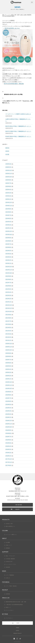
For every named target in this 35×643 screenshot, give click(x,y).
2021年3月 (8, 334)
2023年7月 (8, 244)
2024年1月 (8, 228)
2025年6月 (8, 186)
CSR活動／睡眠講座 (10, 558)
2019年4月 (8, 407)
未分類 (7, 154)
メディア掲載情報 (10, 575)
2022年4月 (8, 292)
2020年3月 (8, 372)
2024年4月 (8, 221)
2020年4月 (8, 369)
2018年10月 (8, 427)
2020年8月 (8, 356)
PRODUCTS (5, 519)
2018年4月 (8, 446)
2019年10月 (8, 388)
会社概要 (8, 542)
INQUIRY (17, 509)
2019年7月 (8, 398)
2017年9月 (8, 465)
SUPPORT (5, 552)
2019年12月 (8, 382)
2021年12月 (8, 305)
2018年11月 (8, 423)
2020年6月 (8, 362)
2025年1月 (8, 199)
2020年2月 (8, 375)
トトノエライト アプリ (11, 564)
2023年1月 (8, 263)
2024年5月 (8, 218)
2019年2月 (8, 414)
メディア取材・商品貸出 (11, 586)
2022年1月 (8, 302)
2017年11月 (8, 462)
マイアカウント (9, 618)
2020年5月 (8, 366)
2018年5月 (8, 443)
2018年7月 (8, 436)
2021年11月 (8, 308)
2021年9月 (8, 314)
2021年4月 (8, 330)
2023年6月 (8, 247)
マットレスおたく (10, 610)
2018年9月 (8, 430)
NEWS (7, 151)
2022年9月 (8, 276)
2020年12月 (8, 343)
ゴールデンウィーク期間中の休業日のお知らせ (18, 114)
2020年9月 (8, 353)
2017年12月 (8, 459)
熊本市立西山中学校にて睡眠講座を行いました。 (18, 126)
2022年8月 (8, 279)
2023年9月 (8, 237)
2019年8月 (8, 395)
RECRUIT (5, 590)
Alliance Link (5, 597)
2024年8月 (8, 212)
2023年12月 (8, 231)
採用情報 (8, 594)
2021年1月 (8, 340)
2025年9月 (8, 180)
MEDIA (7, 148)
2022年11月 (8, 269)
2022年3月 (8, 295)
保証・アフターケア (10, 555)
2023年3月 (8, 257)
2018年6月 (8, 439)
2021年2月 (8, 337)
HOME (17, 627)
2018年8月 (8, 433)
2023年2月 (8, 260)
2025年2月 (8, 196)
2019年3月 (8, 411)
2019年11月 (8, 385)
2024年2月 (8, 225)
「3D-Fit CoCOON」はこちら (12, 28)
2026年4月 (8, 164)
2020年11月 (8, 346)
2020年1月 (8, 378)
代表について (9, 545)
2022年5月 (8, 289)
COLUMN (5, 530)
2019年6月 (8, 401)
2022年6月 (8, 285)
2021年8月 (8, 318)
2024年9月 (8, 209)
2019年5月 (8, 404)
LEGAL (17, 630)
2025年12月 (8, 170)
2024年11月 (8, 205)
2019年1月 (8, 417)
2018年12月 (8, 420)
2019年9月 (8, 391)
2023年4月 (8, 253)
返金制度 (8, 567)
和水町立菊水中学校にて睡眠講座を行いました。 (18, 136)
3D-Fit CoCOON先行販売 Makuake (14, 83)
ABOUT (4, 538)
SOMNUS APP (9, 561)
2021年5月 (8, 327)
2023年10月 (8, 234)
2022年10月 (8, 273)
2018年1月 (8, 456)
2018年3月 (8, 449)
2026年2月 (8, 167)
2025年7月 (8, 183)
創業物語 (8, 548)
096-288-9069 (18, 504)
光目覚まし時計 (9, 523)
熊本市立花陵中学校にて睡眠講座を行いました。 (18, 131)
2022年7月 (8, 282)
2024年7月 (8, 215)
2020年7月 (8, 359)
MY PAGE (5, 614)
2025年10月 (8, 176)
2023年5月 (8, 250)
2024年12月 (8, 202)
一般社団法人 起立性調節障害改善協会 (14, 604)
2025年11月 (8, 173)
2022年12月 (8, 266)
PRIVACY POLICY (17, 633)
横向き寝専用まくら (10, 526)
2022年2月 (8, 298)
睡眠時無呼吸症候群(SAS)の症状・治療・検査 (16, 601)
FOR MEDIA (5, 582)
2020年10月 (8, 350)
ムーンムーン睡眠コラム (11, 534)
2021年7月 (8, 321)
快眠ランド (8, 607)
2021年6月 (8, 324)
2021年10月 (8, 311)
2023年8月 (8, 241)
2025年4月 (8, 189)
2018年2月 (8, 452)
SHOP (17, 623)
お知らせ (8, 577)
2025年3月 (8, 192)
